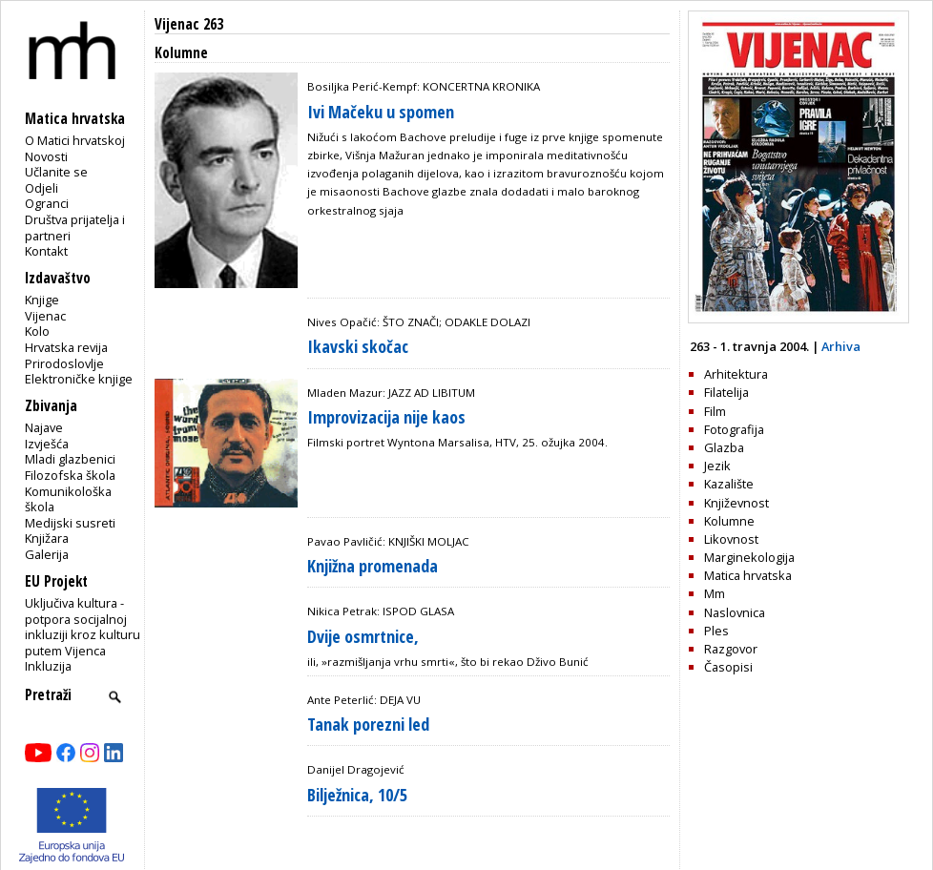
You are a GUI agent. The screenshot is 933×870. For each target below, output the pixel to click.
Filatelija (726, 392)
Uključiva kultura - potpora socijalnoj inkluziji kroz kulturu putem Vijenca (82, 626)
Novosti (46, 156)
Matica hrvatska (748, 575)
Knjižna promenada (372, 565)
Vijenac (45, 315)
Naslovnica (734, 612)
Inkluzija (48, 665)
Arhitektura (736, 374)
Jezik (717, 465)
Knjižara (47, 538)
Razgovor (730, 648)
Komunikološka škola (68, 499)
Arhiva (840, 346)
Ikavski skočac (357, 346)
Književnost (736, 502)
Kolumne (729, 520)
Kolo (37, 331)
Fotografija (734, 429)
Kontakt (46, 250)
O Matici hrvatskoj (75, 140)
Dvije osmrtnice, (363, 636)
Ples (716, 630)
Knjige (42, 299)
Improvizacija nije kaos (386, 416)
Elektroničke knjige (79, 378)
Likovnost (731, 539)
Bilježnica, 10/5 (357, 794)
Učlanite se (56, 171)
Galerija (47, 554)
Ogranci (47, 203)
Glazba (724, 447)
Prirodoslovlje (64, 363)
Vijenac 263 (189, 24)
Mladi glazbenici (70, 458)
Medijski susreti (70, 522)
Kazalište (729, 483)
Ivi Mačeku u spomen (380, 111)
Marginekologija (749, 557)
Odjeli (41, 188)
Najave (44, 427)
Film (715, 411)
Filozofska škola (70, 475)
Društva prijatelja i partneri (75, 227)
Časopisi (728, 666)
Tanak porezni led (368, 724)
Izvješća (47, 443)
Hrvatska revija (66, 347)
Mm (714, 593)
